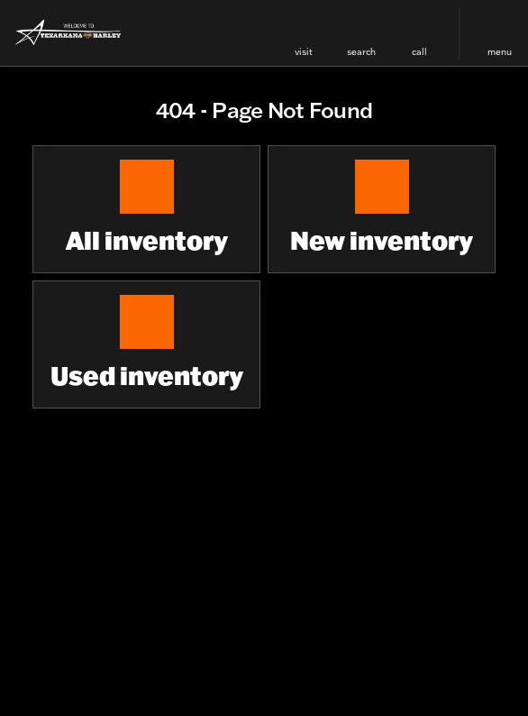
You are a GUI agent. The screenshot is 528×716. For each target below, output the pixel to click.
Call (419, 52)
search (361, 52)
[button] (304, 33)
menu (499, 52)
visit (304, 52)
